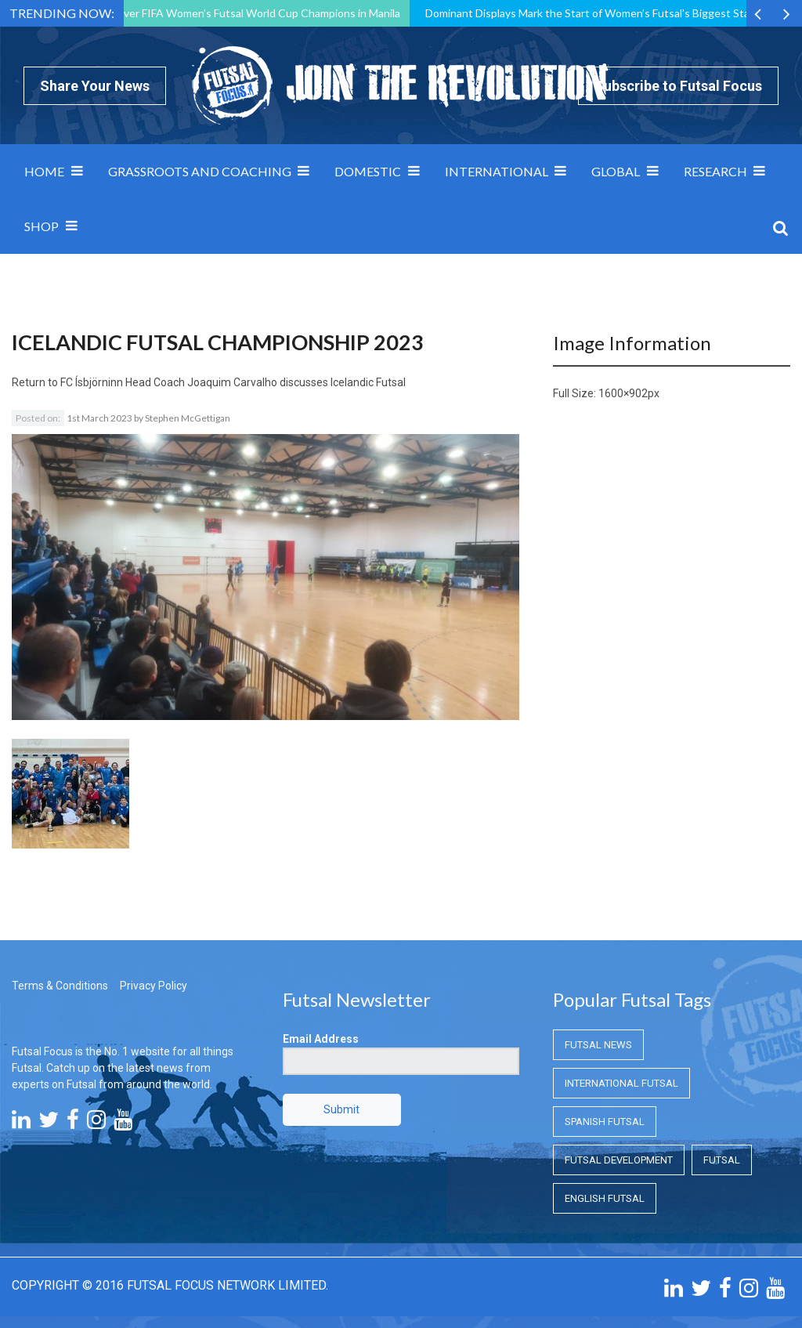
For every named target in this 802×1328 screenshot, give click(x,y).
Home (44, 171)
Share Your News (95, 86)
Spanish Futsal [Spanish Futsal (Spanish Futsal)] (605, 1121)
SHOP (41, 226)
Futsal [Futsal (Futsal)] (721, 1160)
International (496, 171)
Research (715, 171)
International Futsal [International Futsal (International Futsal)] (621, 1083)
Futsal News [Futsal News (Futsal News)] (598, 1045)
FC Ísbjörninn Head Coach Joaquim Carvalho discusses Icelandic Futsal (233, 382)
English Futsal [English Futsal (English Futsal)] (605, 1198)
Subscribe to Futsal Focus (678, 86)
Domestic (367, 171)
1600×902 (623, 393)
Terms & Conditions (60, 985)
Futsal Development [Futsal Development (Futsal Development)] (619, 1160)
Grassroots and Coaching (199, 171)
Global (615, 171)
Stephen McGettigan (187, 418)
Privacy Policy (153, 985)
